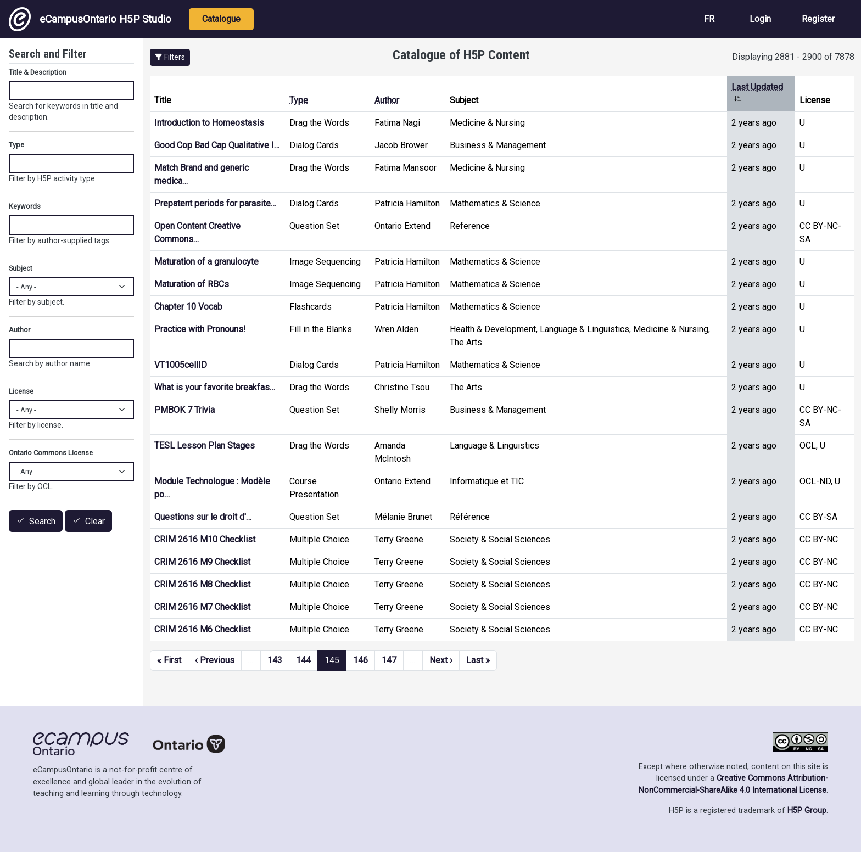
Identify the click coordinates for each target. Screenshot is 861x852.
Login (760, 19)
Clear (95, 521)
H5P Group (806, 810)
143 (274, 660)
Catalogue (221, 19)
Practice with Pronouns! (200, 329)
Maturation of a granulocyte (206, 261)
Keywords (25, 206)
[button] (170, 57)
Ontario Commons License (51, 453)
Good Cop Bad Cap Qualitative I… (216, 145)
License (21, 391)
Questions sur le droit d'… (202, 517)
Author (386, 100)
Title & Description (37, 72)
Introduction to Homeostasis (209, 122)
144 (303, 660)
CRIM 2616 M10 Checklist (204, 539)
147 (389, 660)
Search (42, 521)
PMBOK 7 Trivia (184, 410)
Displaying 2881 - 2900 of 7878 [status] (793, 57)
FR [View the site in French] (709, 19)
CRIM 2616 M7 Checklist (202, 607)
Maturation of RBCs (191, 284)
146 (360, 660)
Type (298, 100)
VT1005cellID (180, 365)
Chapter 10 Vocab (188, 306)
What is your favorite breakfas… (214, 387)
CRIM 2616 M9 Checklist (202, 562)
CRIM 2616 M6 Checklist (202, 629)
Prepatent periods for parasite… (215, 203)
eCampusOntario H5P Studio (90, 19)
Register (818, 19)
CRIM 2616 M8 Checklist (202, 584)
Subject (20, 268)
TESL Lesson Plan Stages (204, 445)
